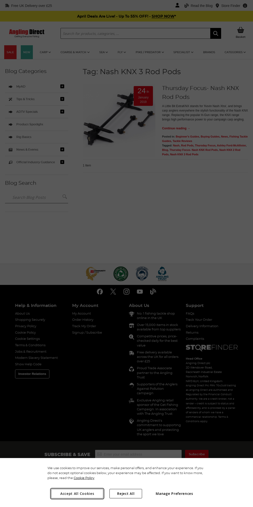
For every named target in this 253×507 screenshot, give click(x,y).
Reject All (125, 493)
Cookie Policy (84, 478)
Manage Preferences (174, 493)
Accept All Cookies (77, 493)
